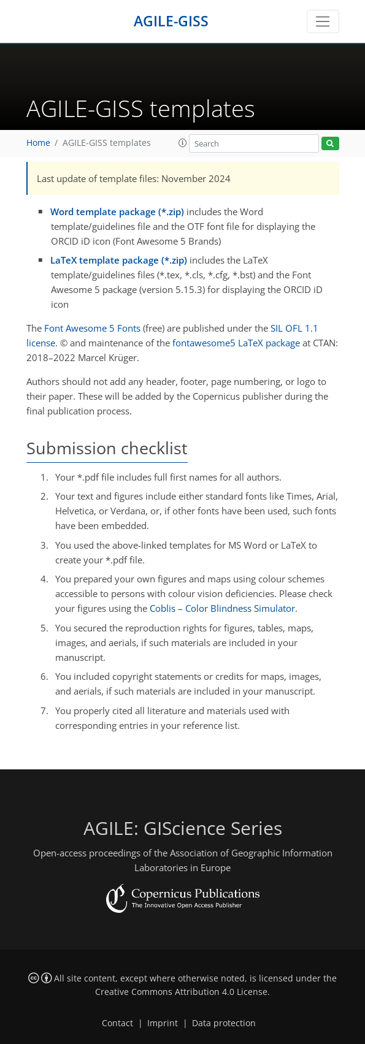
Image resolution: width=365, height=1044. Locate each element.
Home (38, 142)
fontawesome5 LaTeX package (236, 343)
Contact (117, 1023)
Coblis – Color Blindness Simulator (222, 608)
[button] (183, 142)
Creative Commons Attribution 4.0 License (181, 991)
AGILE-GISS (171, 21)
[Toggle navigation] (323, 21)
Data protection (224, 1023)
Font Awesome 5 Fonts (92, 328)
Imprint (162, 1023)
